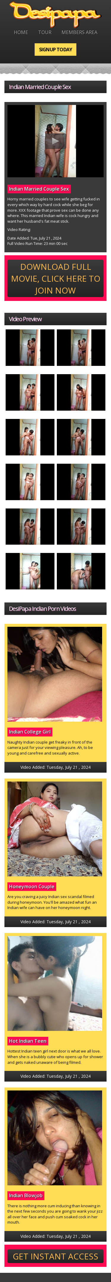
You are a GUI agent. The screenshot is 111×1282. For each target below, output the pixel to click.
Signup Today (55, 49)
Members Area (79, 32)
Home (21, 32)
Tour (45, 32)
